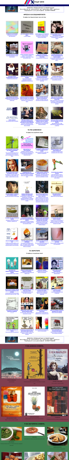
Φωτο (28, 5)
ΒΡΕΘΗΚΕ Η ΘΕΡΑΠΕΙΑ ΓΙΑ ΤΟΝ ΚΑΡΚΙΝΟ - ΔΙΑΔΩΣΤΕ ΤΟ (12, 219)
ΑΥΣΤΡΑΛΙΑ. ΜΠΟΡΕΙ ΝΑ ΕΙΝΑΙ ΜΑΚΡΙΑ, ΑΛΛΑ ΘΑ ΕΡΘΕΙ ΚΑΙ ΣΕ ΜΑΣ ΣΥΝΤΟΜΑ (27, 122)
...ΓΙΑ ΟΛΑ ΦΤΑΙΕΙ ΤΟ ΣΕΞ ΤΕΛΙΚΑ (12, 271)
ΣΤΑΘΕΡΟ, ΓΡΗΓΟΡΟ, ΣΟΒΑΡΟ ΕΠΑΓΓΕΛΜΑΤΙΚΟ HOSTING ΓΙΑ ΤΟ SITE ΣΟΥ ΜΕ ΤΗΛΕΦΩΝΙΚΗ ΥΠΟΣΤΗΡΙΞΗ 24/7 (27, 151)
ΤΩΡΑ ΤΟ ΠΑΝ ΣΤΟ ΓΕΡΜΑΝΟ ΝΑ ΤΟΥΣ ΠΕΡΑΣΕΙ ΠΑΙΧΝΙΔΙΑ (57, 331)
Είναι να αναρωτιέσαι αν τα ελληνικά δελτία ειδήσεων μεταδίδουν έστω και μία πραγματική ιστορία (27, 220)
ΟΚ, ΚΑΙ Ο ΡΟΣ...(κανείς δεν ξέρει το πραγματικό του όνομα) (27, 311)
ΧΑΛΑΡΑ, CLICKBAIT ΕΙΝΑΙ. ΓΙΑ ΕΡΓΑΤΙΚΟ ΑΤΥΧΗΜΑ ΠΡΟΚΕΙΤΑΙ (42, 98)
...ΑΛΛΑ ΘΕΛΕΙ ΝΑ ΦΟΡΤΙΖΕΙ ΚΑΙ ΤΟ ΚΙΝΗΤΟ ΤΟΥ (27, 271)
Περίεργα (42, 5)
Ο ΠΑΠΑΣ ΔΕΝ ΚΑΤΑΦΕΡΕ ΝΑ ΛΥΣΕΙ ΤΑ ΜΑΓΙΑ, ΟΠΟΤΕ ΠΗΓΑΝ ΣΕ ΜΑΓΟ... (57, 57)
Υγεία (39, 5)
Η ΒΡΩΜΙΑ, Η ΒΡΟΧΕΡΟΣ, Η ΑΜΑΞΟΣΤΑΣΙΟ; (57, 271)
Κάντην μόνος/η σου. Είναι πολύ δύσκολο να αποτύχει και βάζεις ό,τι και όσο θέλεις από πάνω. (57, 77)
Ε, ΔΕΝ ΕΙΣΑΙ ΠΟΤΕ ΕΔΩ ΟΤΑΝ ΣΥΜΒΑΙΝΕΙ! (57, 291)
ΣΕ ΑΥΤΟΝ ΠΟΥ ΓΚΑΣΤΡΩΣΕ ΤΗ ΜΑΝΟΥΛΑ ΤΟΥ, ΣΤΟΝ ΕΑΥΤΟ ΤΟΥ (41, 311)
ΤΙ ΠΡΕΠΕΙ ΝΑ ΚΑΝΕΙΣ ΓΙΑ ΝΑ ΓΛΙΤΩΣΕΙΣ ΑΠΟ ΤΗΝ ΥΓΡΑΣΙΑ (57, 150)
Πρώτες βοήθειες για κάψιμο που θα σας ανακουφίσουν (56, 242)
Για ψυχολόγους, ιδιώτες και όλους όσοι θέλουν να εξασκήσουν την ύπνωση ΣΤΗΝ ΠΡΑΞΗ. (42, 35)
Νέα (25, 5)
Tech (31, 5)
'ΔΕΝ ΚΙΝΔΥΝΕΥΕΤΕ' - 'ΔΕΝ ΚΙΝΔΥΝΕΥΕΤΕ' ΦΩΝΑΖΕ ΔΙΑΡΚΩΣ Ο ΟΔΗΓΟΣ (56, 122)
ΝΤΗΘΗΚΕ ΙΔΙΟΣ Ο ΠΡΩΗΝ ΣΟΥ (42, 55)
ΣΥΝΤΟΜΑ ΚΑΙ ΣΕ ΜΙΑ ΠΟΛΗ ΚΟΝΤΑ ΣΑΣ (12, 98)
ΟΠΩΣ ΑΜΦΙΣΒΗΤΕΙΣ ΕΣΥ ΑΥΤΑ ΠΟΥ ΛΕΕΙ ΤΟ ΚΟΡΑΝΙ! (27, 291)
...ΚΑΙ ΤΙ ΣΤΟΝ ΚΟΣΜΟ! (42, 329)
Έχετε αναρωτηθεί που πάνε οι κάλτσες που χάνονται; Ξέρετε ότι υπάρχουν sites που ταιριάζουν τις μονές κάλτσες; (57, 174)
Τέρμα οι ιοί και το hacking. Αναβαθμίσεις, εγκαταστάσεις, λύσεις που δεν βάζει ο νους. (27, 55)
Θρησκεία (35, 5)
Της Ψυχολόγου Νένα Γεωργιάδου (12, 120)
